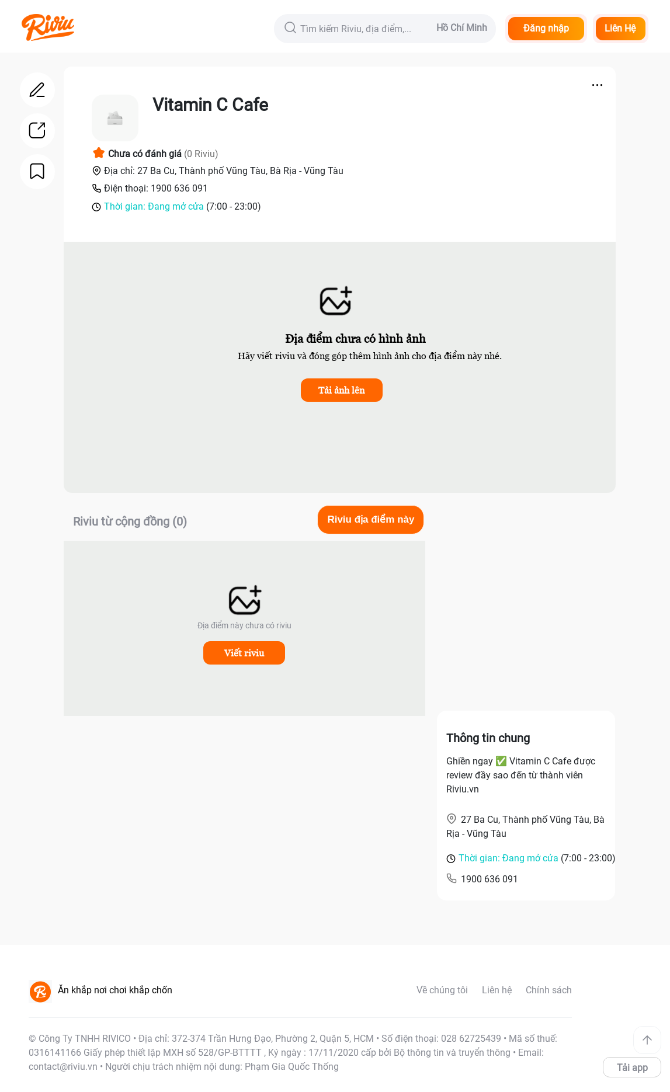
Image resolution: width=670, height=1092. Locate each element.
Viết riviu (244, 653)
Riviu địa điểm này (370, 519)
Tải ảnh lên (341, 390)
